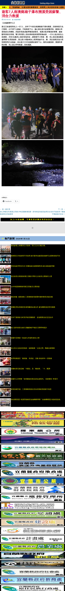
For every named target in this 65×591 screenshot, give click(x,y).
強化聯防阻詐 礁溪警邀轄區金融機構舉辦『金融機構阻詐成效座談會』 (36, 399)
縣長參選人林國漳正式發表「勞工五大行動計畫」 (29, 245)
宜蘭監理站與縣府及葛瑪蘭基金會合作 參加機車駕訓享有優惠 (33, 307)
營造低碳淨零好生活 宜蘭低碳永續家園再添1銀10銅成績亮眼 (33, 266)
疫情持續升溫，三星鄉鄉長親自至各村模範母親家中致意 (31, 389)
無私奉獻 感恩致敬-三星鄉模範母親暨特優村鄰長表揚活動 (32, 297)
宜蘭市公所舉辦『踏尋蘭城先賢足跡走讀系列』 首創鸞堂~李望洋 (34, 379)
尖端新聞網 (16, 19)
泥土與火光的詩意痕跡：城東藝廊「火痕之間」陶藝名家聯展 (33, 348)
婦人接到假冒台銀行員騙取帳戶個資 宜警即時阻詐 (29, 328)
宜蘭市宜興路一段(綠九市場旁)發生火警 (25, 338)
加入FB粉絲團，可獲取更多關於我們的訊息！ (32, 219)
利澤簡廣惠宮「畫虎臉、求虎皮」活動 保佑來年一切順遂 (31, 358)
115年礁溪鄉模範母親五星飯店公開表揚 (25, 286)
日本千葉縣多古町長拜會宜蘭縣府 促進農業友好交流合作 (32, 317)
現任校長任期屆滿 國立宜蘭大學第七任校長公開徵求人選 (31, 276)
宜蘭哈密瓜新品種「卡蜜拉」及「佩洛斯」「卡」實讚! (30, 369)
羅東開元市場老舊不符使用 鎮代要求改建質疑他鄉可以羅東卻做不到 (35, 256)
